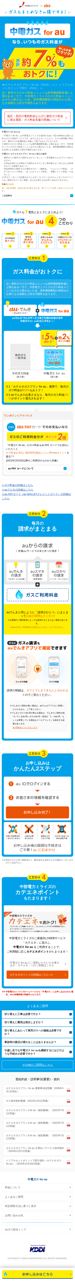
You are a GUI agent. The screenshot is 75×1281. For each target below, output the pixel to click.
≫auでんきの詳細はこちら (17, 489)
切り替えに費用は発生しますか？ (23, 1022)
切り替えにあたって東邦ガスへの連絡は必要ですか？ (33, 1032)
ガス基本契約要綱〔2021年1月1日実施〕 (28, 1100)
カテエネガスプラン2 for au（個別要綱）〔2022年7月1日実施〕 (35, 1124)
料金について (13, 1187)
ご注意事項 (7, 196)
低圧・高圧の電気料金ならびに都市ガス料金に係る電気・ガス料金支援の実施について (35, 117)
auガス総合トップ (15, 1229)
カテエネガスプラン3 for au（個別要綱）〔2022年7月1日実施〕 (35, 1137)
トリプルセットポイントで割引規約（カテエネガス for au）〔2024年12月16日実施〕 (33, 1162)
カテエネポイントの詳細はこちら (31, 974)
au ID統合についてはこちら (25, 727)
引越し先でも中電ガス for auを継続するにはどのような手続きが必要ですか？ (34, 1052)
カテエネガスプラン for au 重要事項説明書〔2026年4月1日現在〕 (34, 1090)
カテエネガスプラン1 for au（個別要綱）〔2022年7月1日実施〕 (35, 1112)
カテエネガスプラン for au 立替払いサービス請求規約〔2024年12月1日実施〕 (35, 1150)
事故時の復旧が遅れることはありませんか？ (30, 1042)
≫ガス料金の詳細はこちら (17, 485)
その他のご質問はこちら (37, 1064)
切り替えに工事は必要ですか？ (22, 1014)
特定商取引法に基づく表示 (20, 1206)
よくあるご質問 (14, 1196)
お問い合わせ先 (14, 1215)
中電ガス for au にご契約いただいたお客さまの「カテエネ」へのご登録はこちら (34, 964)
